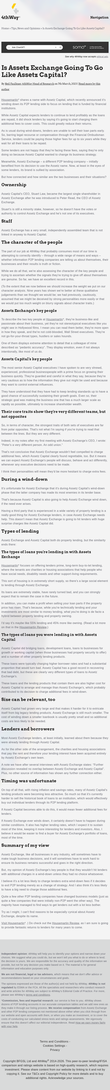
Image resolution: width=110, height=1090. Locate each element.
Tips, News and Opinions (25, 28)
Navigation (99, 17)
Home (5, 28)
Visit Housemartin (13, 923)
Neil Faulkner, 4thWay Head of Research (29, 83)
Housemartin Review (32, 627)
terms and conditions (38, 994)
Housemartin (9, 99)
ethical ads (102, 56)
